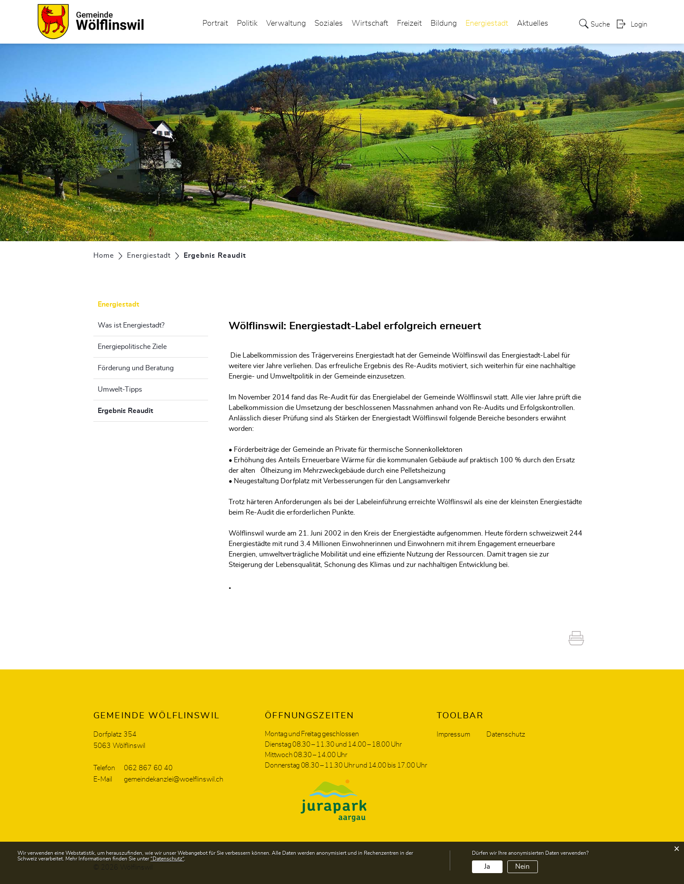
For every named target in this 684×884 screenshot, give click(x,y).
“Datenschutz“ (167, 858)
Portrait (215, 23)
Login (639, 24)
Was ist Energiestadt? (131, 325)
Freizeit (409, 23)
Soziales (329, 23)
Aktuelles (532, 23)
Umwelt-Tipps (120, 389)
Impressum (453, 734)
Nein (522, 866)
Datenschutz (505, 734)
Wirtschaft (370, 23)
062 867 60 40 (148, 768)
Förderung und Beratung (136, 368)
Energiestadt (486, 23)
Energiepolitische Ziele (132, 346)
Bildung (444, 23)
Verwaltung (286, 23)
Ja (487, 866)
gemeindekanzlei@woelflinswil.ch (173, 779)
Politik (247, 23)
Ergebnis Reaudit (147, 409)
